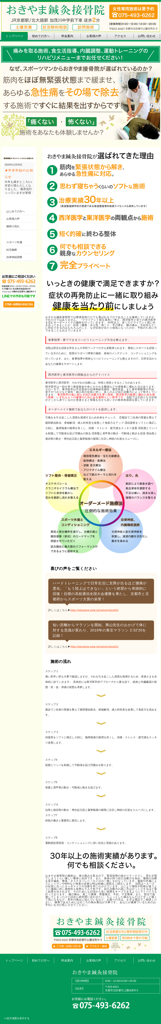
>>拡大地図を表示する (17, 1018)
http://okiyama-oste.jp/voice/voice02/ (95, 610)
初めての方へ (41, 960)
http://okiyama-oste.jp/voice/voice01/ (95, 646)
